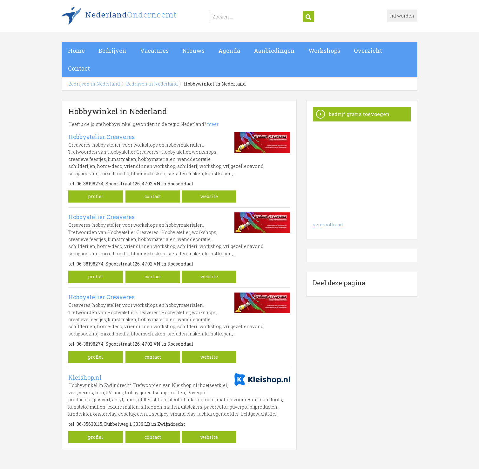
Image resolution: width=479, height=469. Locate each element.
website (209, 196)
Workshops (324, 50)
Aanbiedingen (274, 50)
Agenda (229, 50)
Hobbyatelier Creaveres (101, 137)
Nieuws (193, 50)
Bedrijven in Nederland (141, 16)
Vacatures (154, 50)
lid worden (402, 16)
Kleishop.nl (85, 377)
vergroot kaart (328, 225)
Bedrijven (112, 50)
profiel (95, 196)
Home (76, 50)
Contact (79, 68)
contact (153, 196)
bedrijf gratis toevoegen (359, 114)
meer (213, 124)
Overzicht (368, 50)
